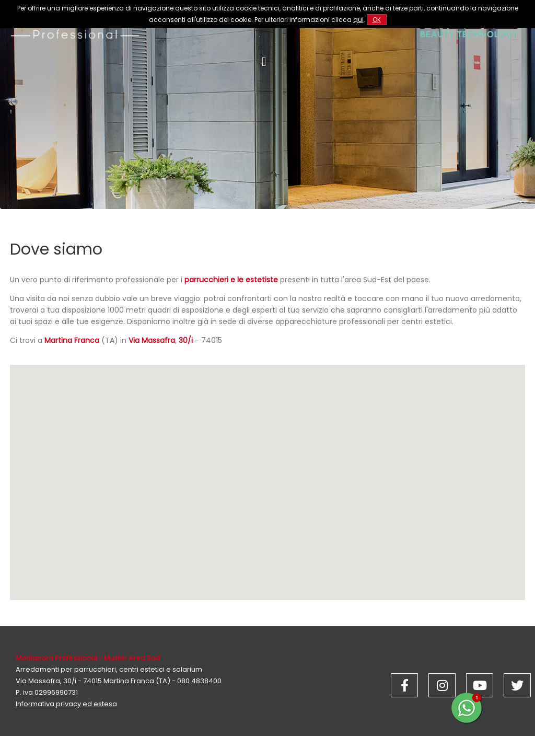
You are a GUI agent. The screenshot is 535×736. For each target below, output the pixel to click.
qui (358, 19)
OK (377, 19)
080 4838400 (199, 681)
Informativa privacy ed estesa (66, 704)
